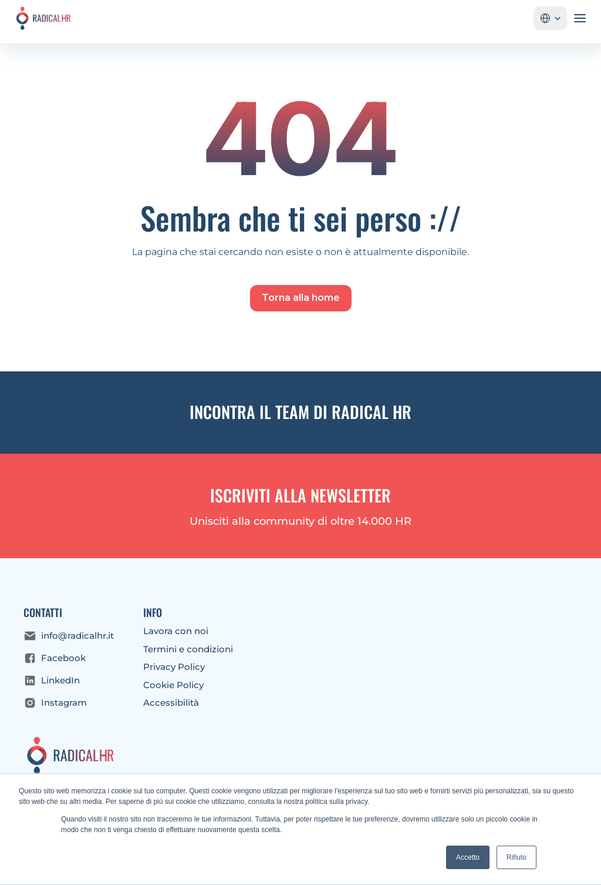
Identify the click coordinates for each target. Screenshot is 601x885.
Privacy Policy (174, 666)
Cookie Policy (173, 684)
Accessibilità (171, 702)
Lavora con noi (175, 630)
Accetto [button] (468, 857)
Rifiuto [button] (516, 857)
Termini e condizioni (188, 649)
